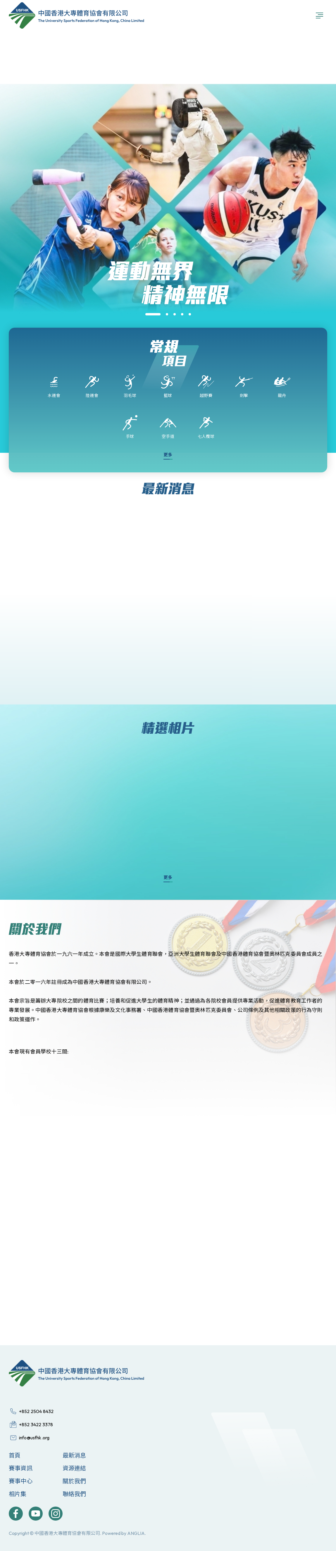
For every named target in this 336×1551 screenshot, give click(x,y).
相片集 (18, 1494)
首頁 (14, 1455)
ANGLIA (136, 1533)
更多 (167, 454)
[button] (153, 314)
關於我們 (74, 1481)
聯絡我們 (74, 1494)
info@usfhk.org (34, 1438)
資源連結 (74, 1468)
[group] (168, 326)
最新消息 (74, 1455)
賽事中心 (20, 1481)
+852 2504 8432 (36, 1411)
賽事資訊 (20, 1468)
